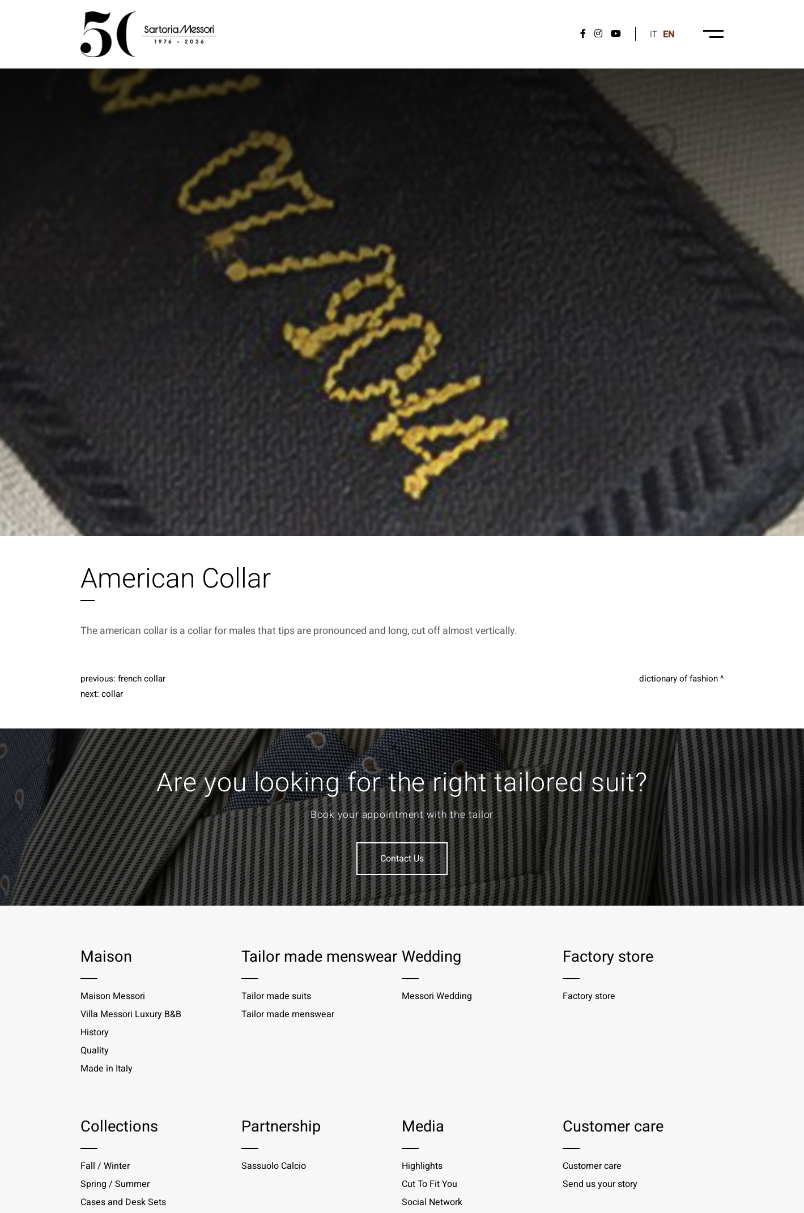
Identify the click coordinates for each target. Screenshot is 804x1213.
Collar (112, 694)
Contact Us (402, 858)
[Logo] (148, 34)
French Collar (141, 678)
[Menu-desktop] (713, 34)
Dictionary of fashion (678, 678)
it (653, 34)
